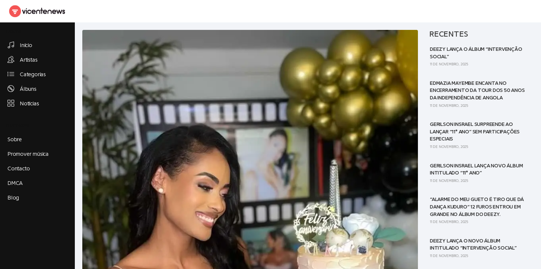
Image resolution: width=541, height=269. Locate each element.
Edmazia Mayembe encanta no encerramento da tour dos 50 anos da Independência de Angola (477, 91)
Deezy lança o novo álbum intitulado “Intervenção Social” (473, 244)
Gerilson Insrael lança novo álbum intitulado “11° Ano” (476, 169)
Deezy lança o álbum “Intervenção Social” (476, 53)
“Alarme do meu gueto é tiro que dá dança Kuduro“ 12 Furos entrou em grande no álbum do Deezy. (477, 207)
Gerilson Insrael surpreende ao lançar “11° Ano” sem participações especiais (475, 132)
